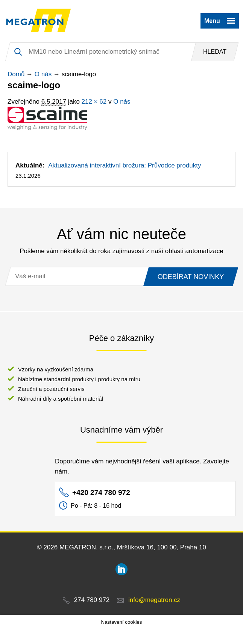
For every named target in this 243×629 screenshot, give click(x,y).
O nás (43, 74)
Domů (16, 74)
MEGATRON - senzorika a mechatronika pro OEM (38, 20)
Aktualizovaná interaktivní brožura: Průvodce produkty (124, 165)
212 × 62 (94, 101)
